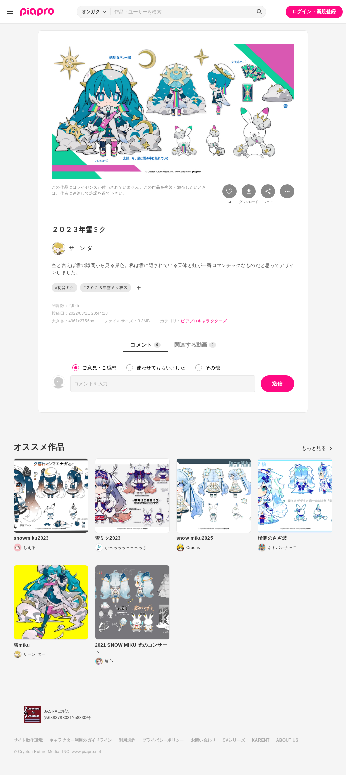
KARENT (261, 740)
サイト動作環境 (28, 740)
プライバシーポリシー (163, 740)
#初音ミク (64, 287)
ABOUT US (287, 740)
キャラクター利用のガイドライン (80, 740)
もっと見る (317, 448)
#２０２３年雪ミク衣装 (105, 287)
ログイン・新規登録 (314, 11)
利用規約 (127, 740)
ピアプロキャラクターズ (204, 321)
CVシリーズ (234, 740)
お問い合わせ (203, 740)
